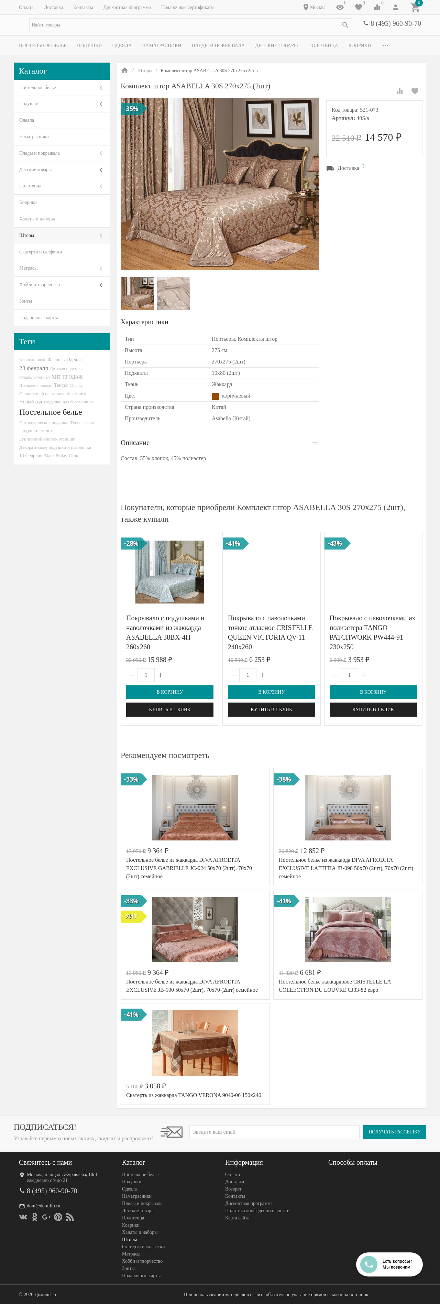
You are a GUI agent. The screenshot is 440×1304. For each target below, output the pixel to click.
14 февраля (30, 455)
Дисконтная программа (127, 7)
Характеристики (144, 322)
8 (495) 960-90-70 (396, 23)
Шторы (26, 235)
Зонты (25, 301)
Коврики (360, 45)
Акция (46, 430)
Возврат (233, 1189)
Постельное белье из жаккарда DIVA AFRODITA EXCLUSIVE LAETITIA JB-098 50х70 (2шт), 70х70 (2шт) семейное (346, 868)
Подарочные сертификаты (187, 7)
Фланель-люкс (32, 359)
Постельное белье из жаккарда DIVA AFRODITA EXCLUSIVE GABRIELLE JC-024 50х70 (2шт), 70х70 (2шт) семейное (189, 868)
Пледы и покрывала (218, 45)
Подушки (89, 45)
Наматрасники (162, 45)
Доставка (53, 7)
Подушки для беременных (69, 401)
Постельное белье (43, 45)
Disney (76, 385)
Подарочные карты (38, 317)
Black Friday (55, 455)
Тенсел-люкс (82, 422)
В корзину (169, 692)
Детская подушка (66, 368)
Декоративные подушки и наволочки (55, 447)
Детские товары (276, 45)
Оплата (26, 7)
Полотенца (323, 45)
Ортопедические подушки (44, 422)
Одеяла (122, 45)
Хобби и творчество (39, 284)
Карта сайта (237, 1217)
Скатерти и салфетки (40, 251)
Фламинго (76, 393)
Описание (135, 442)
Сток (73, 455)
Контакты (83, 7)
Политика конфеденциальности (257, 1210)
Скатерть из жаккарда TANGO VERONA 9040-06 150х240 (193, 1095)
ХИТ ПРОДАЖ (67, 377)
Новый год (30, 401)
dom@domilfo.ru (43, 1205)
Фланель (56, 359)
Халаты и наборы (37, 218)
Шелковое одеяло (35, 385)
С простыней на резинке (42, 393)
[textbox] (190, 25)
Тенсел (61, 385)
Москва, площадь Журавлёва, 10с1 (62, 1174)
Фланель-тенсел (34, 377)
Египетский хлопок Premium (47, 439)
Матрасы (28, 268)
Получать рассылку (394, 1131)
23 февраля (33, 368)
